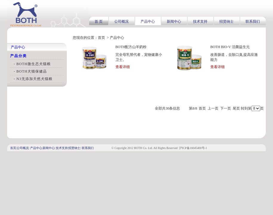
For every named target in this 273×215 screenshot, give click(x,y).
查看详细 (122, 67)
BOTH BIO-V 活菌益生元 (230, 47)
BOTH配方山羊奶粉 (131, 47)
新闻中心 (174, 21)
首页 (101, 38)
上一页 (213, 108)
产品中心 (148, 21)
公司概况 (121, 21)
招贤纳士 (226, 21)
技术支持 (200, 21)
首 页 (99, 21)
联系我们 (253, 21)
